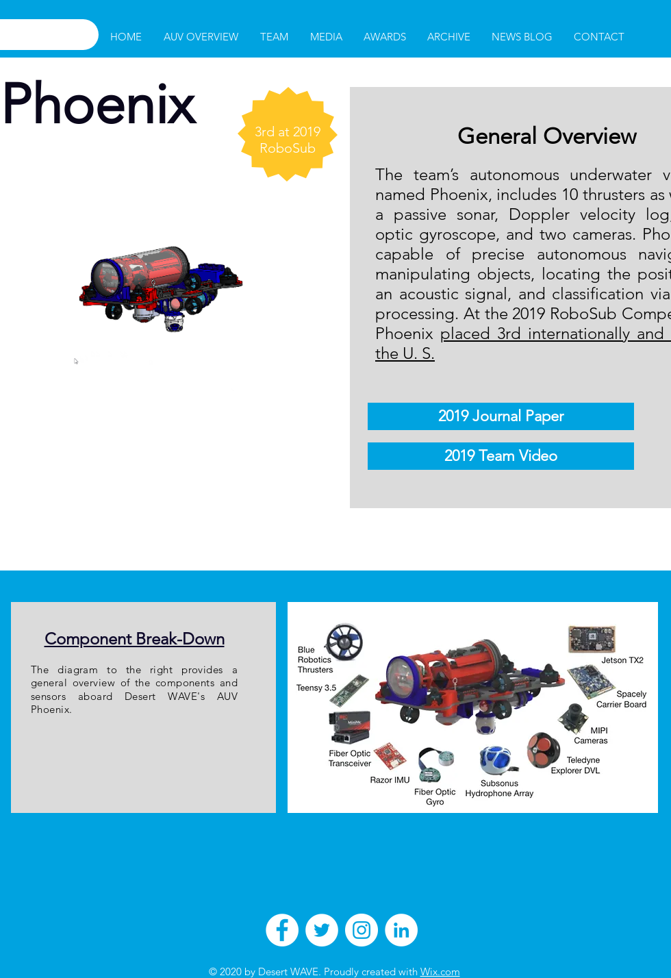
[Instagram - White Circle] (361, 930)
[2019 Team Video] (501, 456)
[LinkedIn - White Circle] (401, 930)
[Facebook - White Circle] (282, 930)
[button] (274, 37)
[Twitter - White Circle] (321, 930)
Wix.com (440, 971)
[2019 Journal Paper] (501, 416)
